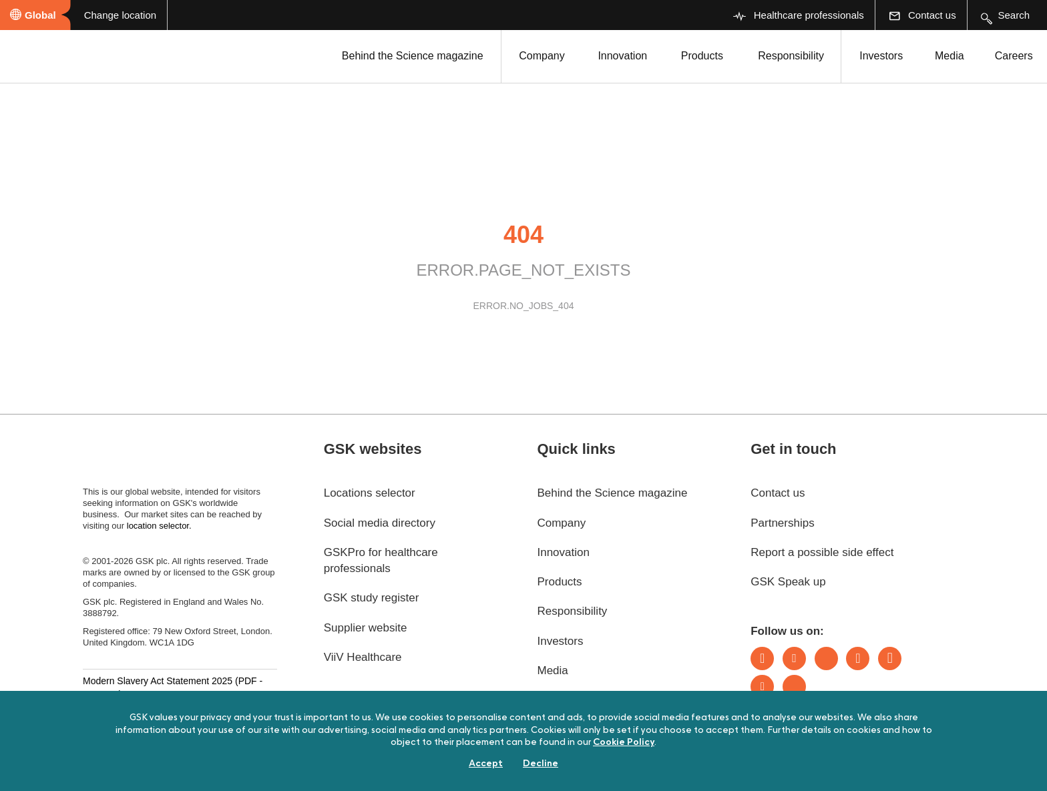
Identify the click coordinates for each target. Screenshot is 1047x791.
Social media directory (379, 523)
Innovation (622, 55)
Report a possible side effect (822, 552)
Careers (1014, 55)
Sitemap (610, 770)
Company (541, 55)
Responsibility (791, 55)
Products (702, 55)
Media (949, 55)
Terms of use (332, 770)
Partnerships (782, 523)
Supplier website (365, 627)
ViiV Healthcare (363, 657)
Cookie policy (427, 770)
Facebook (889, 658)
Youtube (762, 686)
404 (523, 234)
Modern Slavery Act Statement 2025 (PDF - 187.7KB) (172, 688)
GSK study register (371, 597)
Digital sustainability (221, 770)
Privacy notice (524, 770)
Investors (881, 55)
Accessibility (112, 770)
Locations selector (369, 493)
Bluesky (826, 658)
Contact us (778, 493)
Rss (794, 686)
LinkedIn (762, 658)
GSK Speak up (788, 581)
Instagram (857, 658)
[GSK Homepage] (45, 55)
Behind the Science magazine (412, 55)
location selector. (160, 526)
